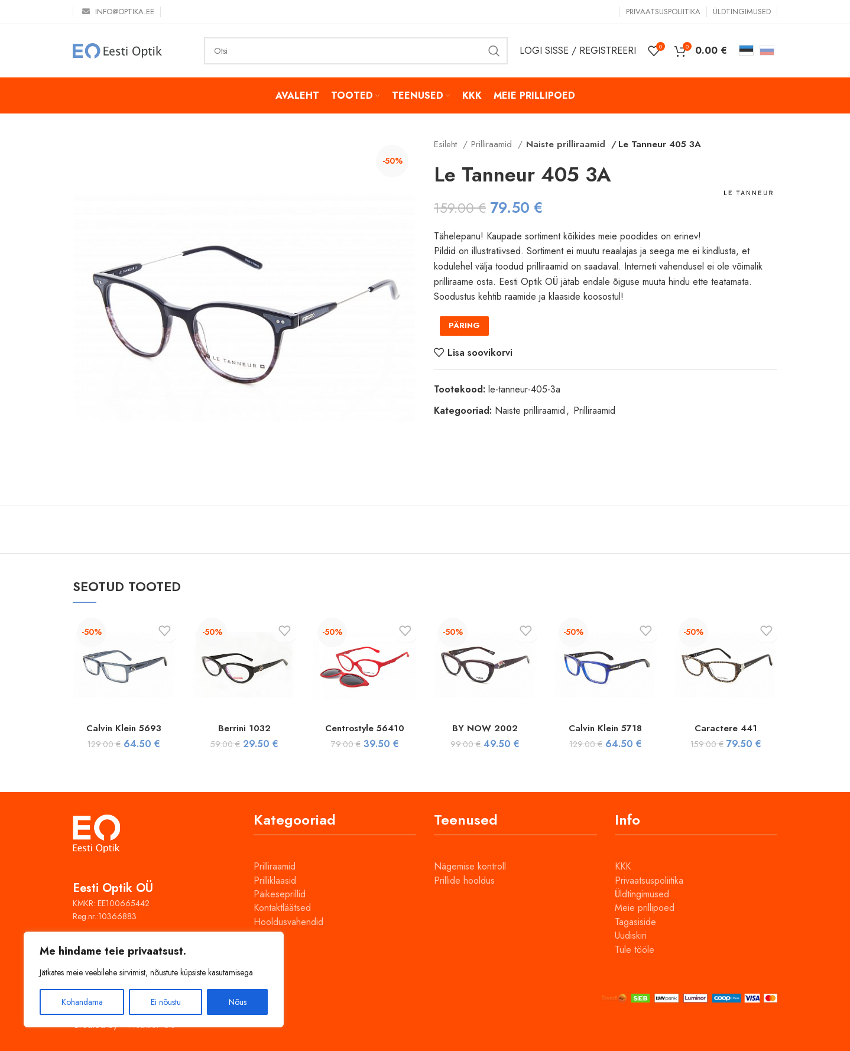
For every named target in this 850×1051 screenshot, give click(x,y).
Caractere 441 (726, 728)
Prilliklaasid (275, 880)
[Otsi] (356, 50)
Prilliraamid (493, 144)
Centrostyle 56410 (364, 728)
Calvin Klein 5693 (124, 728)
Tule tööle (634, 949)
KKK (623, 866)
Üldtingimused (642, 894)
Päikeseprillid (280, 894)
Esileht (447, 144)
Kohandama (82, 1002)
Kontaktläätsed (282, 907)
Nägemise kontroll (470, 866)
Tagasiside (635, 922)
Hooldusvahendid (288, 922)
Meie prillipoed (644, 907)
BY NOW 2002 (485, 728)
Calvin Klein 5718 (605, 728)
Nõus (237, 1002)
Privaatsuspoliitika (649, 880)
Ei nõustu (166, 1002)
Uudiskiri (631, 935)
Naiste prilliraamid (561, 144)
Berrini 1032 (244, 728)
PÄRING (464, 325)
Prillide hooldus (464, 880)
